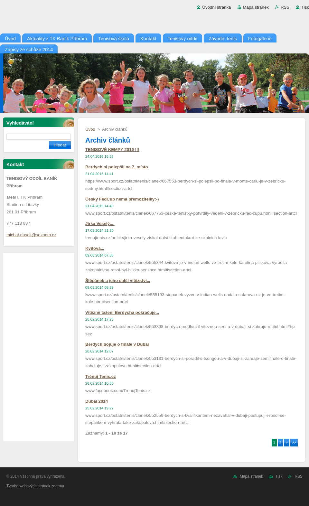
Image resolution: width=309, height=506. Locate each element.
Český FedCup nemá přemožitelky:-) (122, 199)
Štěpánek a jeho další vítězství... (117, 280)
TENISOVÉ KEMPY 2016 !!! (112, 149)
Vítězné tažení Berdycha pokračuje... (122, 312)
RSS (285, 7)
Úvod (90, 129)
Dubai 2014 (96, 401)
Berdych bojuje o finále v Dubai (117, 344)
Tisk (305, 7)
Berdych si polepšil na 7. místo (116, 166)
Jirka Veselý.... (100, 223)
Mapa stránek (256, 7)
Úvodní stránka (216, 7)
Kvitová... (94, 248)
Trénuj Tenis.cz (100, 376)
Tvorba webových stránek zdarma (35, 486)
